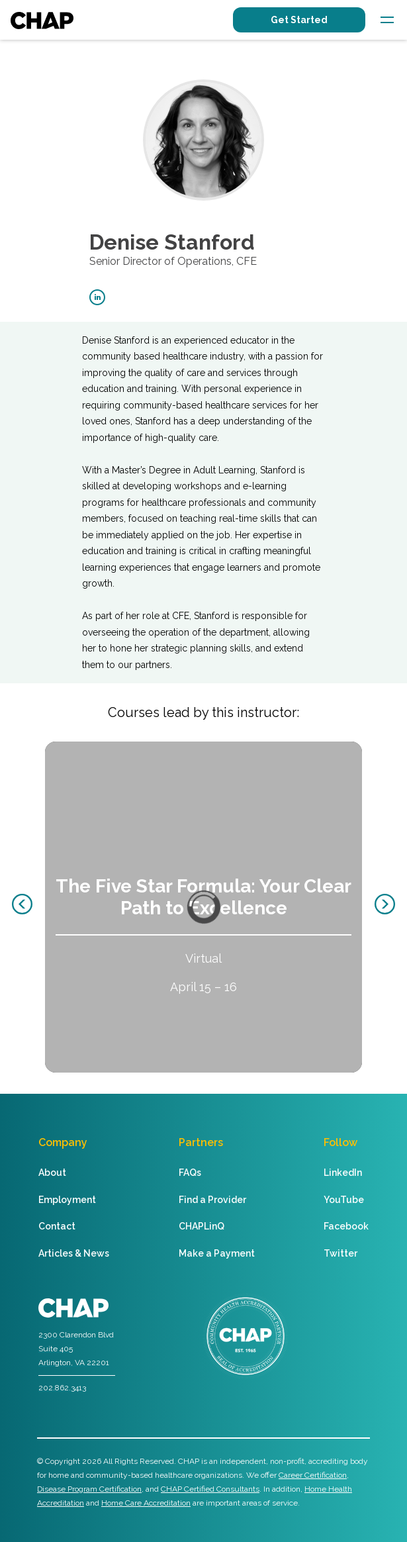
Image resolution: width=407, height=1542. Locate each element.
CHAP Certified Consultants (210, 1489)
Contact (56, 1226)
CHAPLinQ (201, 1226)
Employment (67, 1199)
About (52, 1172)
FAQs (190, 1172)
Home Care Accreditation (146, 1503)
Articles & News (73, 1253)
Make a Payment (217, 1253)
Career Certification (313, 1475)
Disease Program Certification (89, 1489)
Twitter (340, 1253)
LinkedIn (343, 1172)
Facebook (346, 1226)
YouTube (344, 1199)
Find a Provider (212, 1199)
